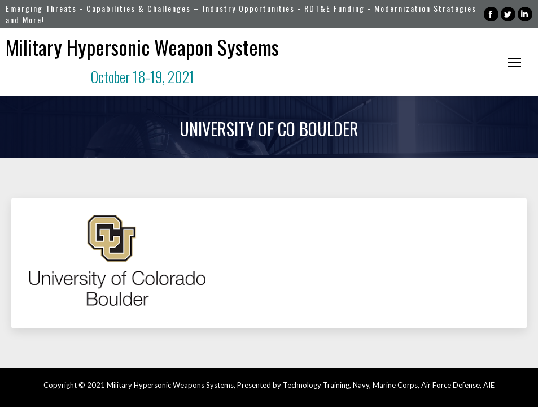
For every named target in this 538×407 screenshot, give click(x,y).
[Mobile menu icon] (514, 62)
